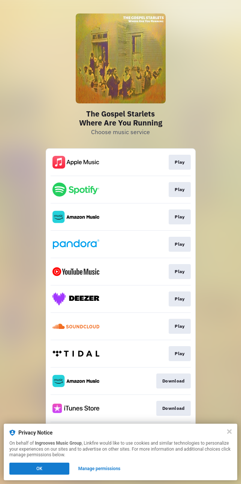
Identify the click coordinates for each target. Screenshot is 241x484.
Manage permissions (99, 468)
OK (39, 468)
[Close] (229, 432)
